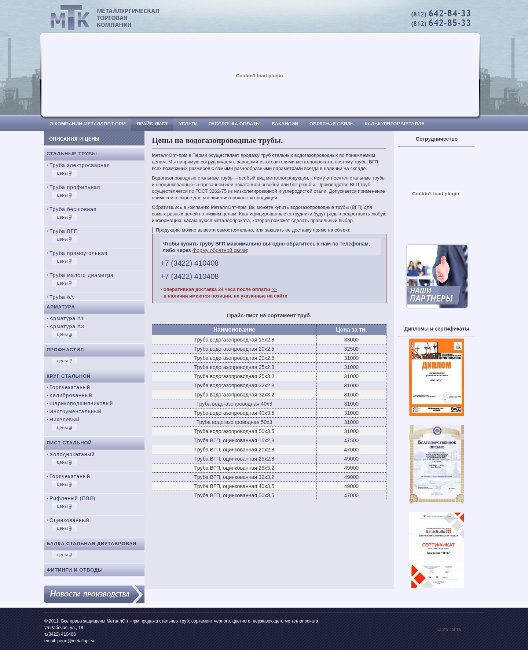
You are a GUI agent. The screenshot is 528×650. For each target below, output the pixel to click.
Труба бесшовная (73, 209)
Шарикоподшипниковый (81, 403)
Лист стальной (69, 443)
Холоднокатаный (72, 454)
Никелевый (64, 419)
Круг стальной (69, 376)
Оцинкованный (69, 520)
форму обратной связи (219, 250)
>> (274, 289)
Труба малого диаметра (82, 275)
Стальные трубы (72, 153)
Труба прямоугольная (78, 253)
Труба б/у (62, 297)
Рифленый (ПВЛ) (72, 498)
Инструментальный (75, 411)
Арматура (61, 307)
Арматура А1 (67, 318)
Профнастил (65, 349)
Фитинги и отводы (75, 570)
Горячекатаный (70, 387)
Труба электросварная (80, 165)
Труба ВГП (64, 231)
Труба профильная (75, 187)
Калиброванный (71, 395)
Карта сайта (448, 629)
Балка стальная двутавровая (92, 543)
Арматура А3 (67, 326)
